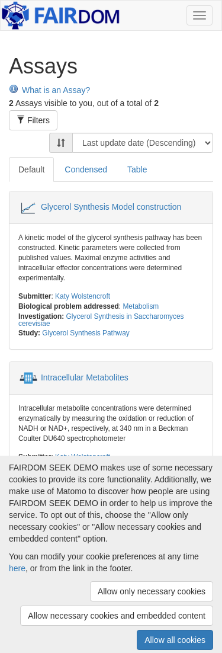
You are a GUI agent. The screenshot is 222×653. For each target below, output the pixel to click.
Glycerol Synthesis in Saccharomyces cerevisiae (101, 320)
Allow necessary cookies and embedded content (116, 615)
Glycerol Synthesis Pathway (85, 333)
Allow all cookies (174, 640)
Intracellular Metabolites (84, 377)
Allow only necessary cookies (151, 591)
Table (137, 169)
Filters (33, 120)
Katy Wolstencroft (82, 296)
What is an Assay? (49, 90)
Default (31, 169)
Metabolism (141, 306)
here (17, 568)
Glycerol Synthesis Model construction (111, 207)
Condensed (86, 169)
